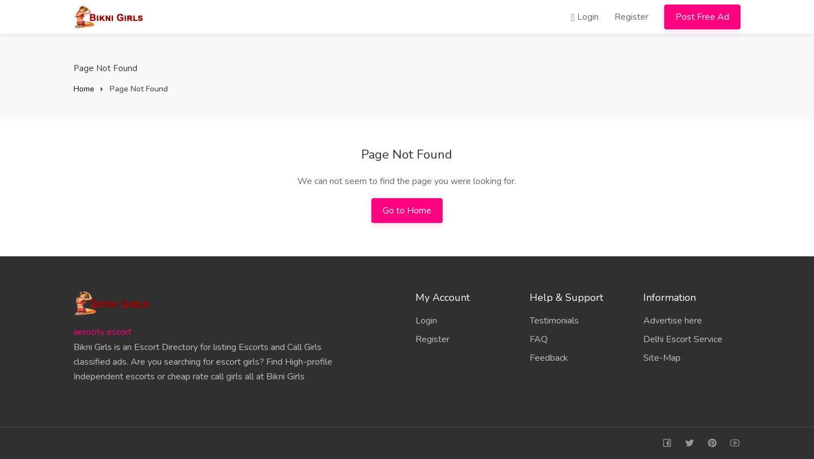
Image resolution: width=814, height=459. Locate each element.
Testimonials (554, 320)
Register (631, 17)
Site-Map (662, 358)
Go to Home (407, 210)
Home (83, 89)
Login (585, 17)
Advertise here (672, 320)
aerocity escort (102, 332)
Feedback (549, 358)
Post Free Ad (702, 17)
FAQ (539, 339)
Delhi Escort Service (682, 339)
